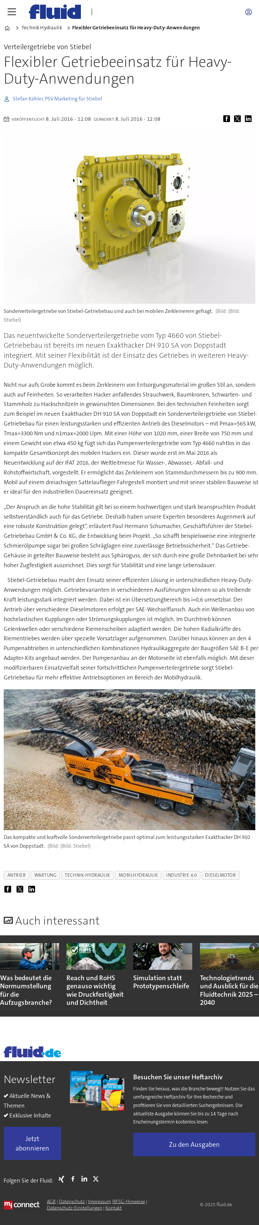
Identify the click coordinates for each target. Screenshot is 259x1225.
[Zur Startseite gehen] (55, 12)
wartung (45, 875)
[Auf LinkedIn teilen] (249, 119)
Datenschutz (72, 1201)
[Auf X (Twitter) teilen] (239, 119)
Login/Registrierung (250, 11)
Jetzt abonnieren (32, 1143)
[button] (254, 948)
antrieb (16, 875)
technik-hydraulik (87, 875)
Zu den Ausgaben (194, 1144)
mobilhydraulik (138, 875)
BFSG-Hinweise (129, 1201)
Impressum (99, 1201)
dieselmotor (220, 875)
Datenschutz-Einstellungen (74, 1208)
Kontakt (114, 1208)
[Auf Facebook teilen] (228, 119)
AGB (51, 1201)
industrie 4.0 (181, 875)
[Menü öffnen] (11, 12)
